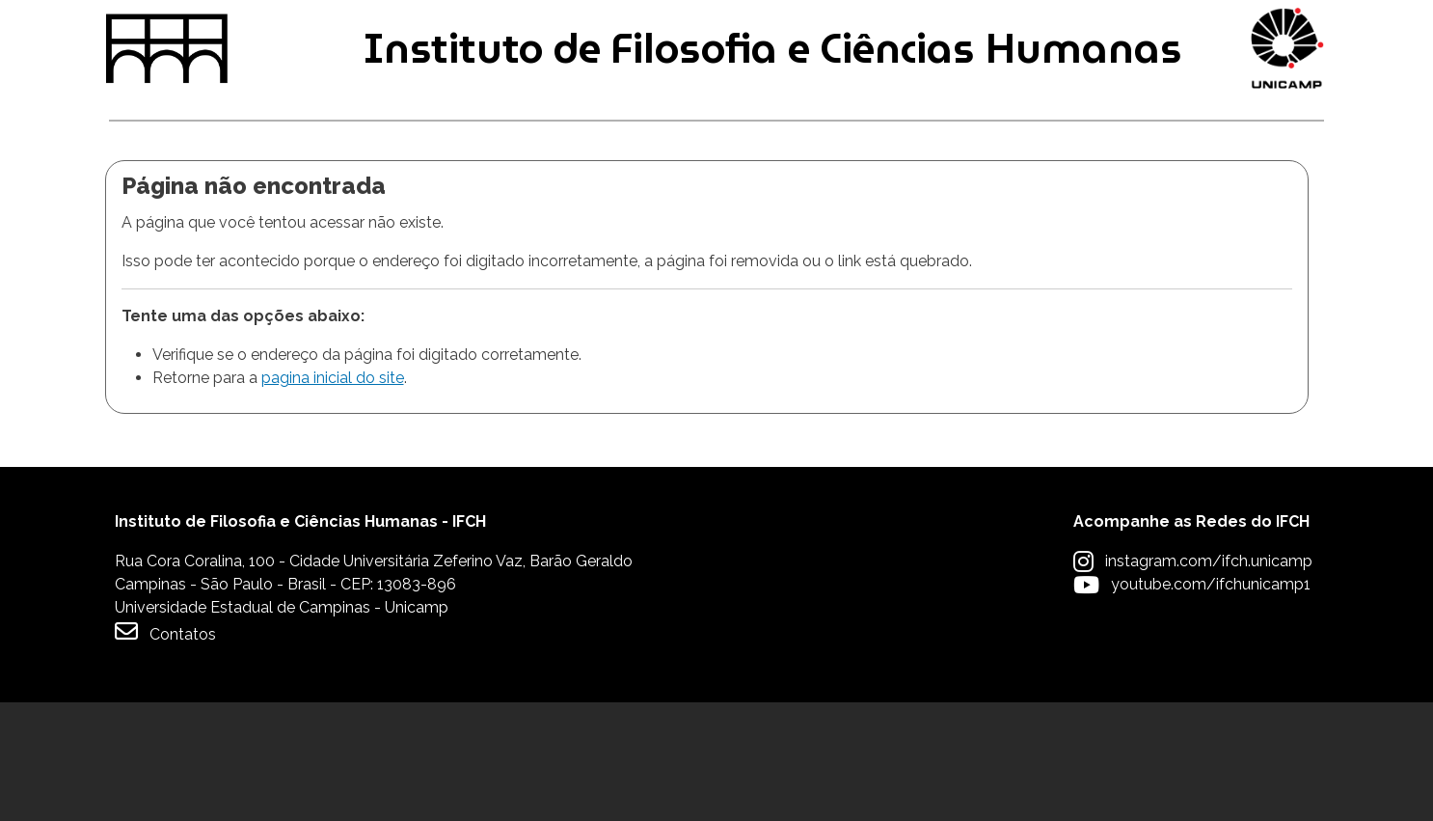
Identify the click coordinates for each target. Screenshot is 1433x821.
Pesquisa (699, 211)
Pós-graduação (438, 211)
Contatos (165, 750)
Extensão (930, 211)
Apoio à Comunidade (1218, 211)
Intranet (594, 30)
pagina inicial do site (332, 497)
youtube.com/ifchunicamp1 (1211, 703)
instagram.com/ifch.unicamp (1208, 679)
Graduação (168, 211)
